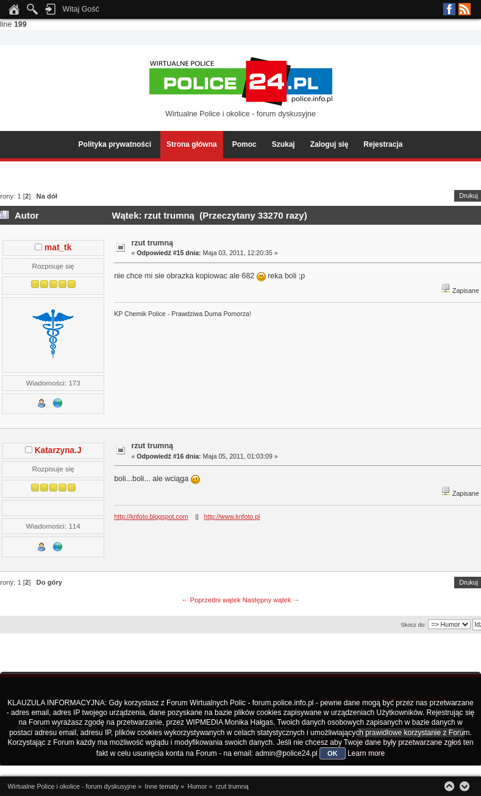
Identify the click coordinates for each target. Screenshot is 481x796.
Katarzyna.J (58, 450)
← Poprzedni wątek (210, 600)
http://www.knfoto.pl (232, 516)
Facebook (449, 9)
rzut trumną (152, 243)
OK (332, 753)
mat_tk (58, 247)
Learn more (366, 753)
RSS (464, 9)
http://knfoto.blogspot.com (151, 516)
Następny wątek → (271, 600)
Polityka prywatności (115, 144)
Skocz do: (413, 624)
